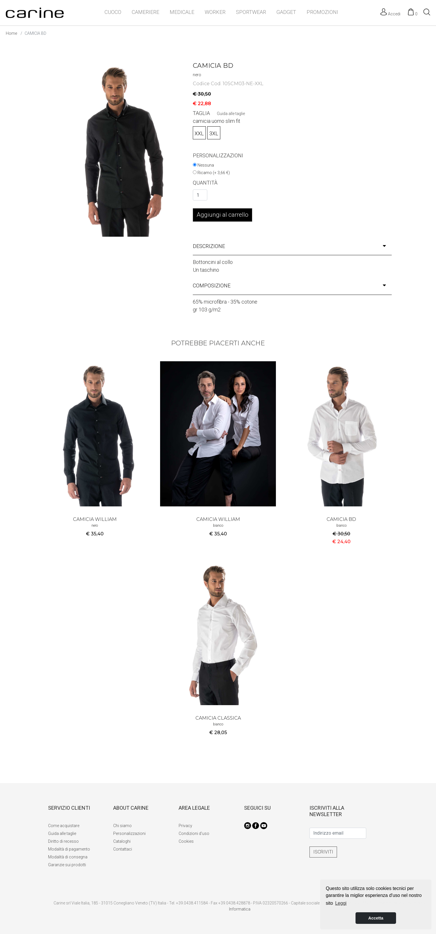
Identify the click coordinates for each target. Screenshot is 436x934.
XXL (199, 133)
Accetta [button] (375, 918)
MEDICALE (182, 12)
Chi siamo (122, 825)
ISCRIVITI (323, 852)
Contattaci (122, 849)
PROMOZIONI (322, 12)
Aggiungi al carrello (222, 214)
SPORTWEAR (251, 12)
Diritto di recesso (63, 841)
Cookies (186, 841)
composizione (289, 285)
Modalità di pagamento (69, 849)
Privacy (185, 825)
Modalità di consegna (67, 857)
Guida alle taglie (231, 113)
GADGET (286, 12)
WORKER (215, 12)
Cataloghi (122, 841)
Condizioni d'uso (194, 833)
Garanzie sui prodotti (67, 864)
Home (11, 33)
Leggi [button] (341, 903)
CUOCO (113, 12)
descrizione (289, 246)
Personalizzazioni (129, 833)
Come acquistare (63, 825)
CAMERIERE (145, 12)
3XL (213, 133)
